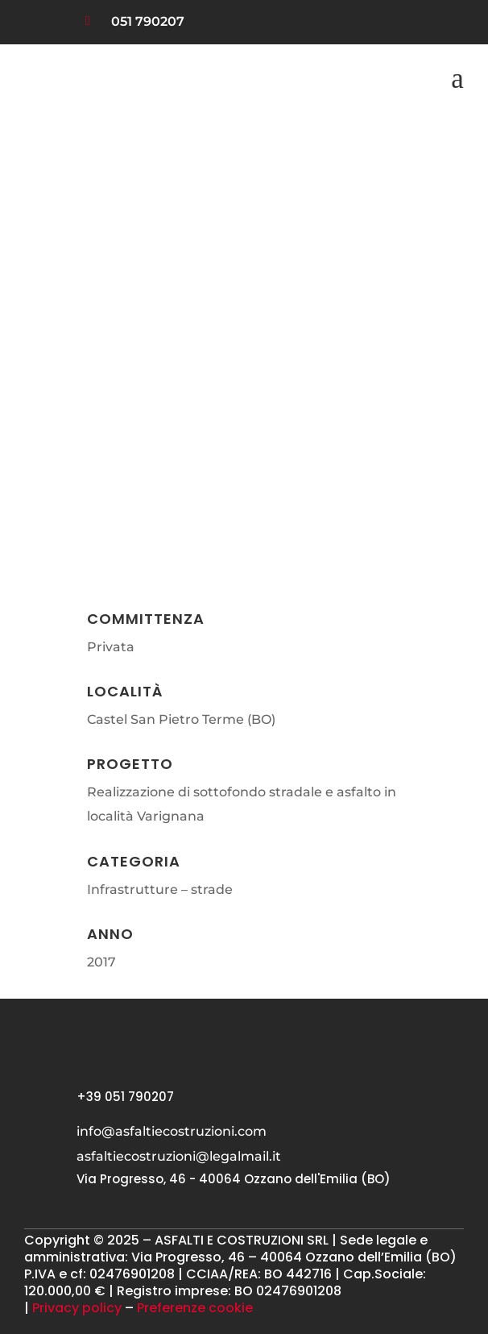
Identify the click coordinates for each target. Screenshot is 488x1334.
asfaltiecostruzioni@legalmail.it (179, 1156)
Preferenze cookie (195, 1308)
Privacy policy (77, 1308)
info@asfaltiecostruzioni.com (172, 1131)
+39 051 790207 (125, 1096)
